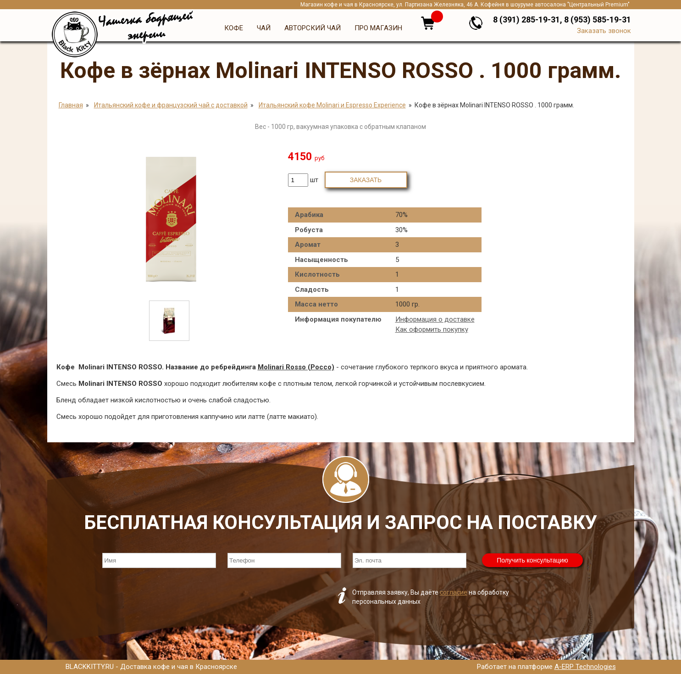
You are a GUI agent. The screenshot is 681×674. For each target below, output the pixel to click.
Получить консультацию (532, 560)
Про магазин (378, 28)
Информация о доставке (435, 319)
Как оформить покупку (431, 329)
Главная (71, 105)
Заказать (366, 180)
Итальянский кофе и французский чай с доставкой (171, 105)
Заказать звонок (604, 31)
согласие (453, 592)
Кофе (233, 28)
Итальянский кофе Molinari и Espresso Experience (332, 105)
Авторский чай (312, 28)
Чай (264, 28)
